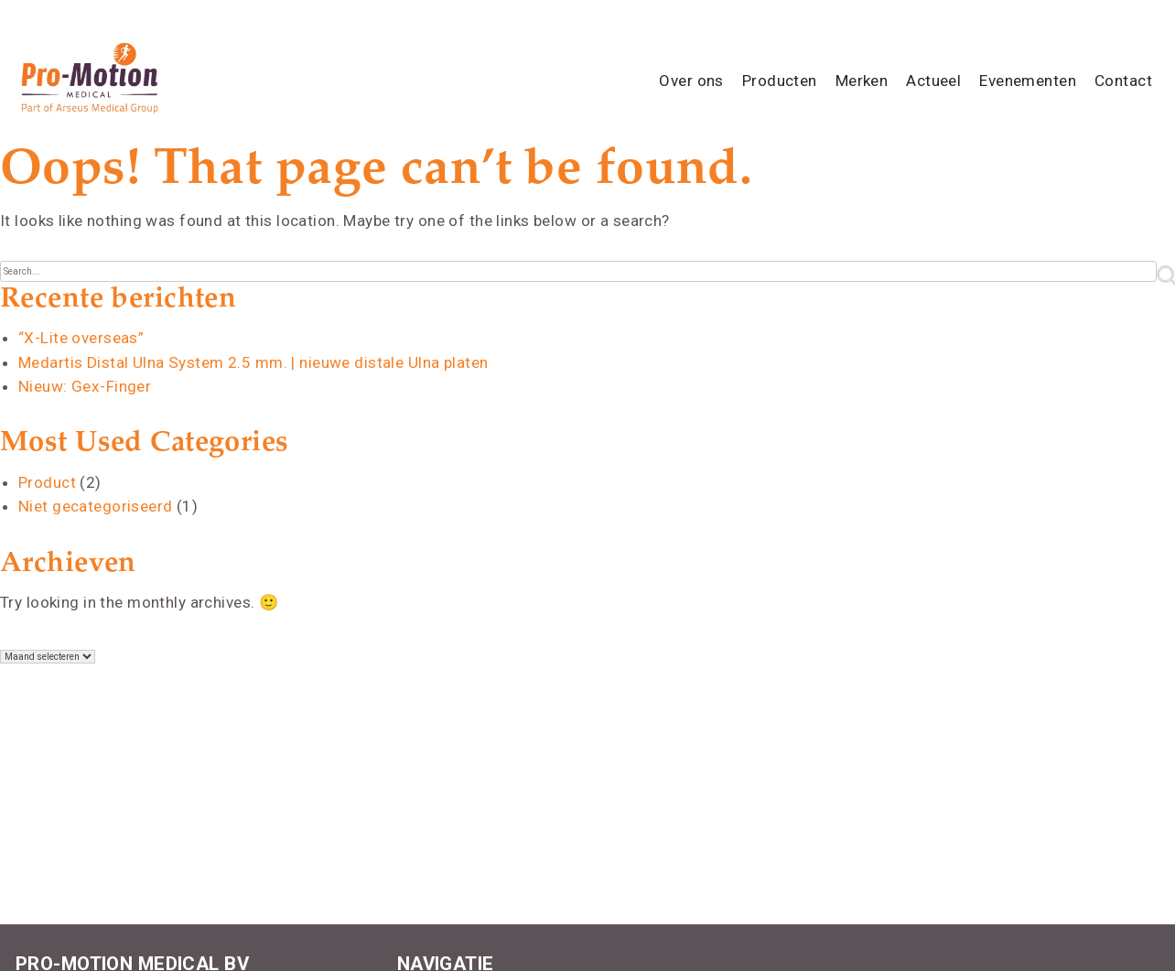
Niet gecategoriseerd (95, 506)
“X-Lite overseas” (81, 338)
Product (47, 482)
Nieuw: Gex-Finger (84, 386)
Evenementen (1027, 80)
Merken (862, 80)
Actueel (933, 80)
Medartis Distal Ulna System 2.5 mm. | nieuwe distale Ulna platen (253, 362)
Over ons (691, 80)
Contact (1123, 80)
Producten (779, 80)
